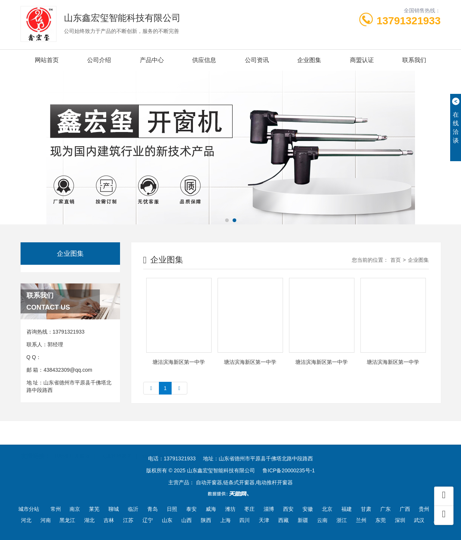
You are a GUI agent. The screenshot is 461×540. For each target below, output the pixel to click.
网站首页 (47, 60)
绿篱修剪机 (197, 444)
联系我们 (414, 60)
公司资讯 (257, 60)
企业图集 (309, 60)
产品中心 (152, 60)
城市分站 (28, 509)
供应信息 (204, 60)
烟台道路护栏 (157, 444)
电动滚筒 (231, 444)
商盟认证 (362, 60)
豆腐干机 (262, 444)
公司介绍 (99, 60)
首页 (395, 260)
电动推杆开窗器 (71, 444)
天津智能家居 (116, 444)
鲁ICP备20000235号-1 (288, 470)
